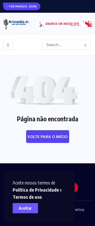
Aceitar (25, 208)
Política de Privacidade (36, 190)
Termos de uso (27, 197)
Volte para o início (47, 136)
